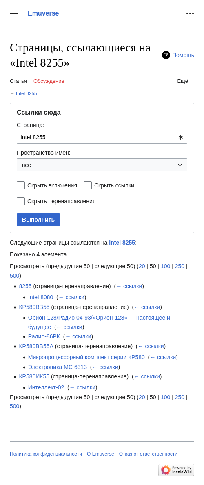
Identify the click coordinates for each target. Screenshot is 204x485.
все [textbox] (26, 165)
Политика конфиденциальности (46, 454)
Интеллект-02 (46, 387)
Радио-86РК (44, 336)
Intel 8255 (26, 93)
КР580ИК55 (34, 376)
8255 (25, 286)
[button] (14, 13)
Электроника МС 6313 (57, 367)
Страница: (30, 125)
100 (165, 266)
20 (142, 266)
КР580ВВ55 (34, 307)
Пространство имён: (44, 152)
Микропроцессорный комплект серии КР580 (86, 357)
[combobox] (102, 137)
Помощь (183, 55)
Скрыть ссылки (114, 185)
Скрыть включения (52, 185)
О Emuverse (100, 454)
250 (179, 266)
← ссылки (129, 286)
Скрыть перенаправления (61, 201)
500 (14, 275)
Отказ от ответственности (148, 454)
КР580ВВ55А (36, 346)
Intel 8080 (40, 297)
